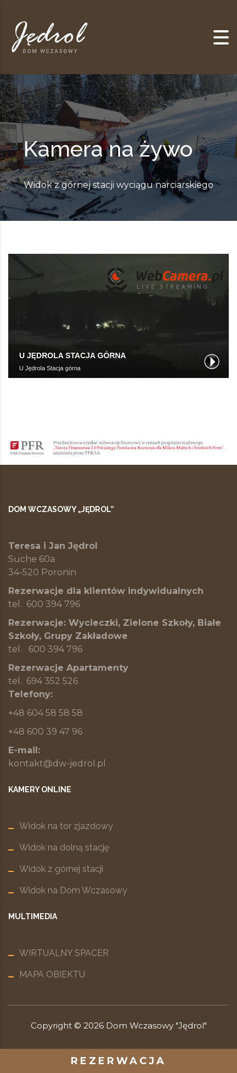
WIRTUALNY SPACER (64, 953)
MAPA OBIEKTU (52, 974)
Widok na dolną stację (64, 847)
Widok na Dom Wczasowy (73, 890)
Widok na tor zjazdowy (66, 826)
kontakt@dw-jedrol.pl (57, 763)
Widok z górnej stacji (61, 869)
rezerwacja (118, 1061)
